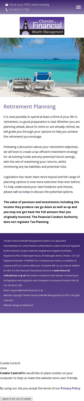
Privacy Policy (70, 388)
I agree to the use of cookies (16, 398)
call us (17, 192)
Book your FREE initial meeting (29, 4)
